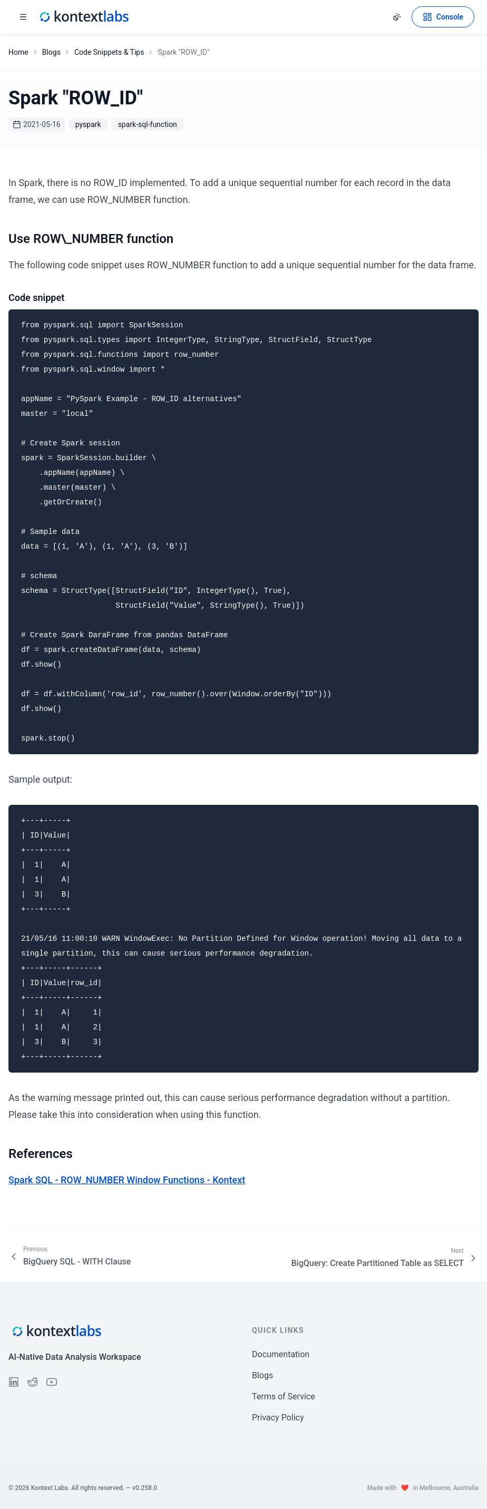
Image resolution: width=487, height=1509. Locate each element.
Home (18, 52)
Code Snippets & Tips (109, 52)
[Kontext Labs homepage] (83, 17)
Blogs (51, 52)
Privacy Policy (278, 1418)
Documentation (280, 1354)
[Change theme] (396, 16)
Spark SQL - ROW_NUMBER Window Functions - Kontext (126, 1179)
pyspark (88, 124)
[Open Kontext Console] (443, 16)
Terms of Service (283, 1396)
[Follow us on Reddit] (32, 1382)
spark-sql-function (147, 124)
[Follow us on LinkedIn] (13, 1382)
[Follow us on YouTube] (51, 1382)
